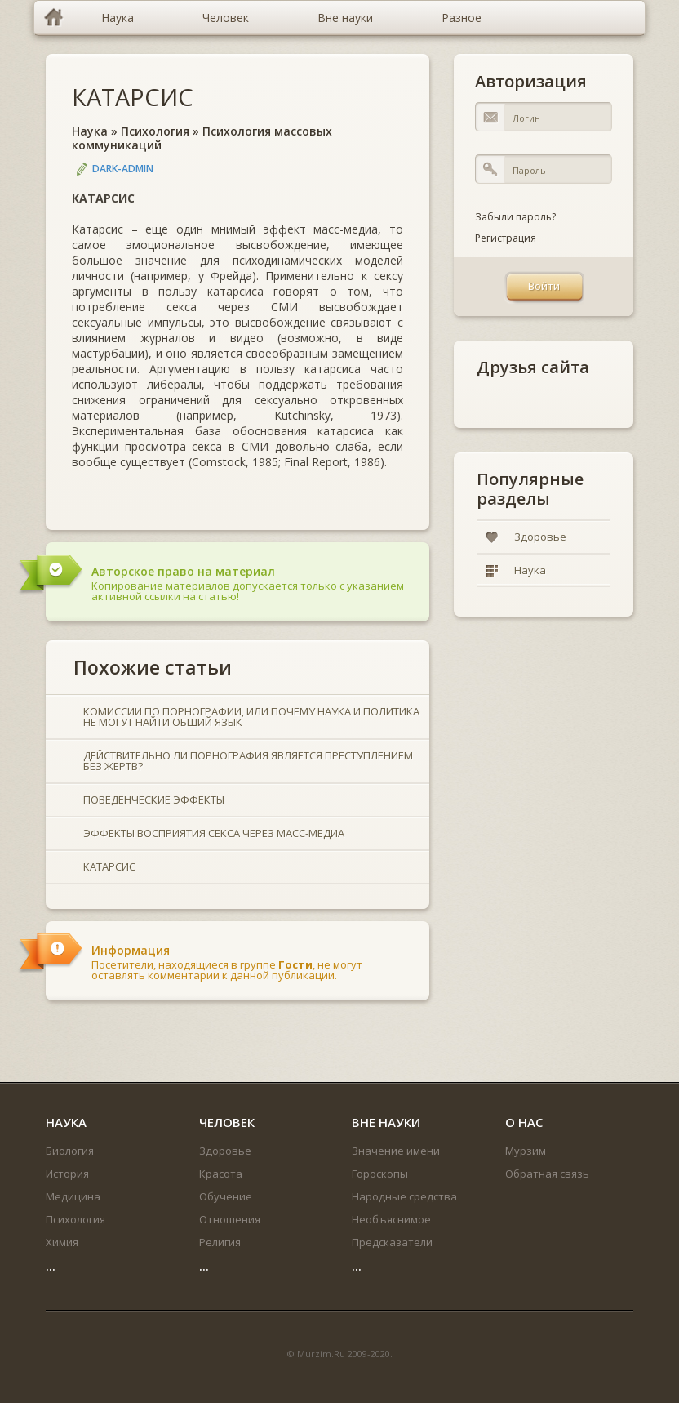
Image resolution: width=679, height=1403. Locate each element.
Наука (90, 131)
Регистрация (505, 238)
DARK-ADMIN (122, 169)
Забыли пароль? (515, 217)
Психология (155, 131)
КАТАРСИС (132, 97)
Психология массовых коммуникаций (202, 138)
